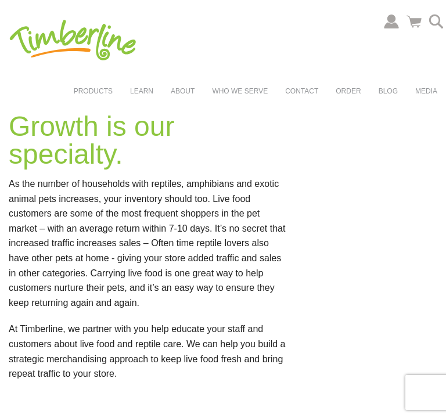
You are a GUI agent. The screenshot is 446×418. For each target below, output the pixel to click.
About (183, 91)
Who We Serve (240, 91)
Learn (141, 91)
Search (436, 21)
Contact (301, 91)
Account (391, 21)
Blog (388, 91)
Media (426, 91)
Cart (414, 21)
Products (93, 91)
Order (348, 91)
